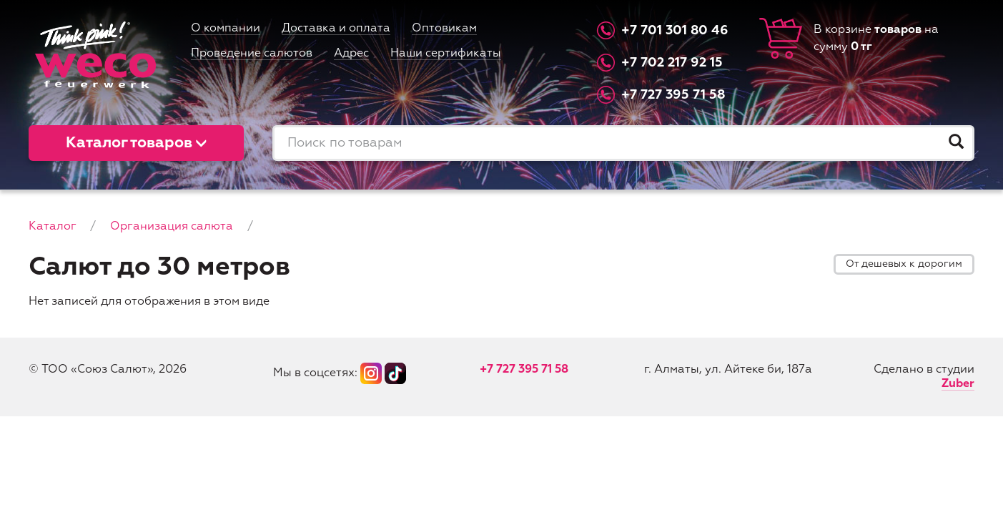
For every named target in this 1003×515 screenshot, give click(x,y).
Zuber (958, 384)
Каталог (52, 226)
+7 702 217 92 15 (672, 63)
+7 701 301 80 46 (674, 30)
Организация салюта (171, 226)
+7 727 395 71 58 (673, 95)
